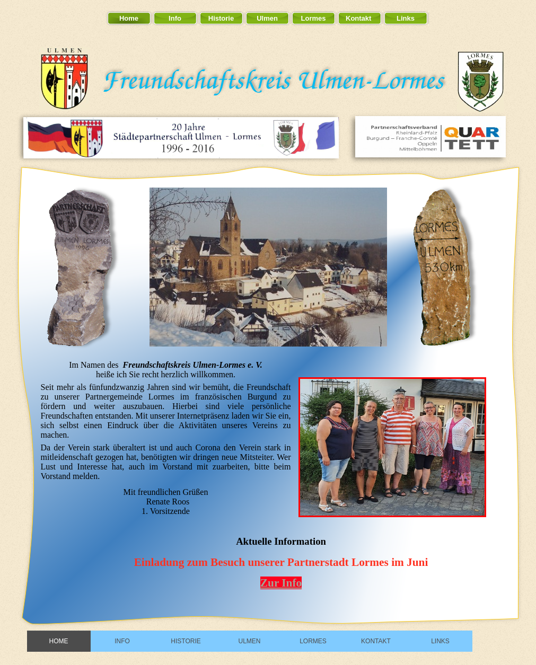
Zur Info (281, 583)
